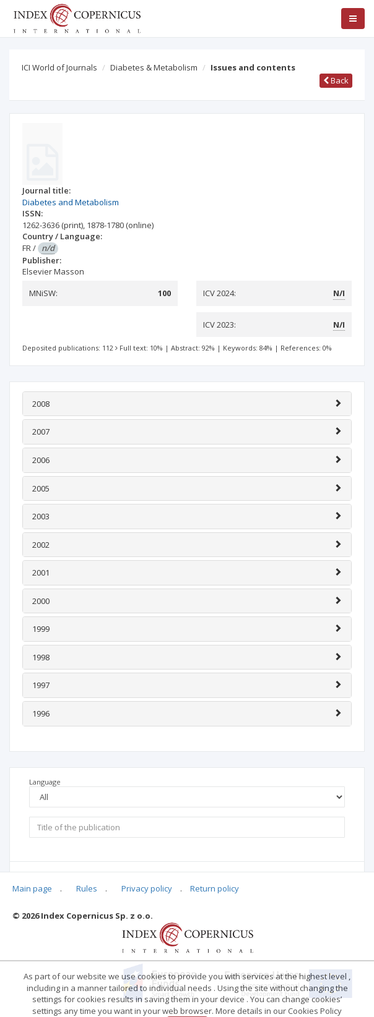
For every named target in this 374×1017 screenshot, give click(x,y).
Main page (32, 888)
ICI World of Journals (59, 67)
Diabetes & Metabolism (154, 67)
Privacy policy (146, 888)
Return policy (214, 888)
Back (336, 80)
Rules (86, 888)
